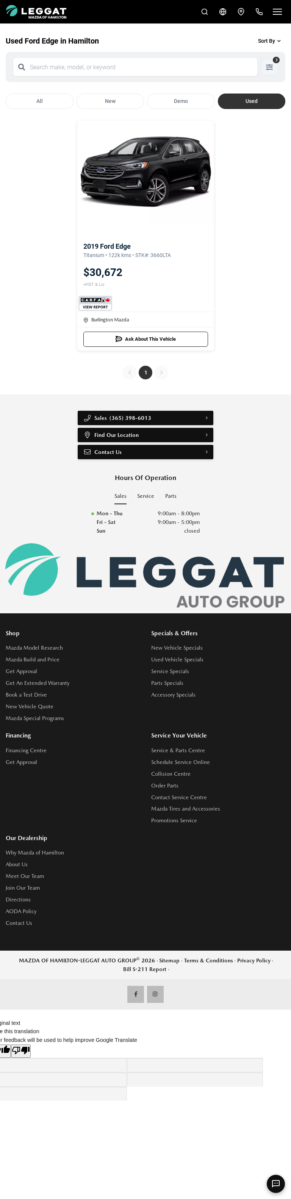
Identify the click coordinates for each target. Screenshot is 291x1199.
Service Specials (170, 671)
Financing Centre (26, 750)
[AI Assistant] (276, 1184)
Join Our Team (23, 887)
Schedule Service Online (180, 762)
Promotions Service (174, 820)
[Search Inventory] (204, 11)
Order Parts (164, 785)
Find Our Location (111, 435)
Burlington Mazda (106, 320)
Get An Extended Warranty (37, 683)
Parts (171, 496)
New (110, 101)
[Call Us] (259, 11)
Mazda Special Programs (35, 718)
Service (145, 496)
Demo (181, 101)
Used (252, 101)
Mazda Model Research (34, 647)
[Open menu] (277, 12)
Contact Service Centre (179, 797)
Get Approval (21, 671)
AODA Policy (21, 911)
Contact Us (102, 452)
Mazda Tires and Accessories (185, 808)
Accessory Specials (173, 694)
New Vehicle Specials (177, 647)
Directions (18, 899)
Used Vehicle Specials (177, 659)
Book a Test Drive (26, 694)
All (39, 101)
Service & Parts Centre (178, 750)
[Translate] (222, 11)
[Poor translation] (21, 1051)
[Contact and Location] (241, 11)
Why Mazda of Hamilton (35, 852)
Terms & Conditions (208, 960)
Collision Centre (171, 773)
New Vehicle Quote (29, 706)
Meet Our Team (25, 876)
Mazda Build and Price (32, 659)
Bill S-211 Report (144, 969)
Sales (120, 496)
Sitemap (169, 960)
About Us (17, 864)
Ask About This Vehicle (146, 339)
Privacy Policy (254, 960)
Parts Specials (167, 683)
